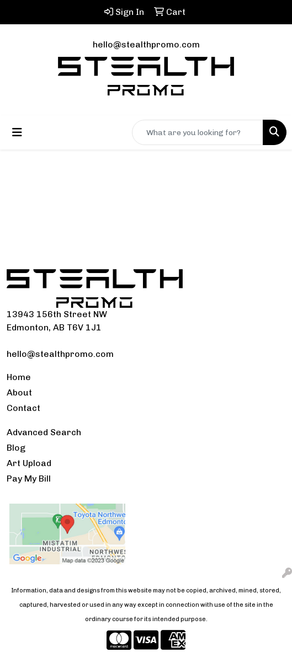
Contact (23, 408)
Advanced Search (44, 432)
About (19, 392)
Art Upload (29, 463)
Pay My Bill (29, 478)
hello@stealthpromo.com (146, 44)
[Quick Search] (197, 132)
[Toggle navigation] (17, 132)
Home (19, 377)
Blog (16, 447)
